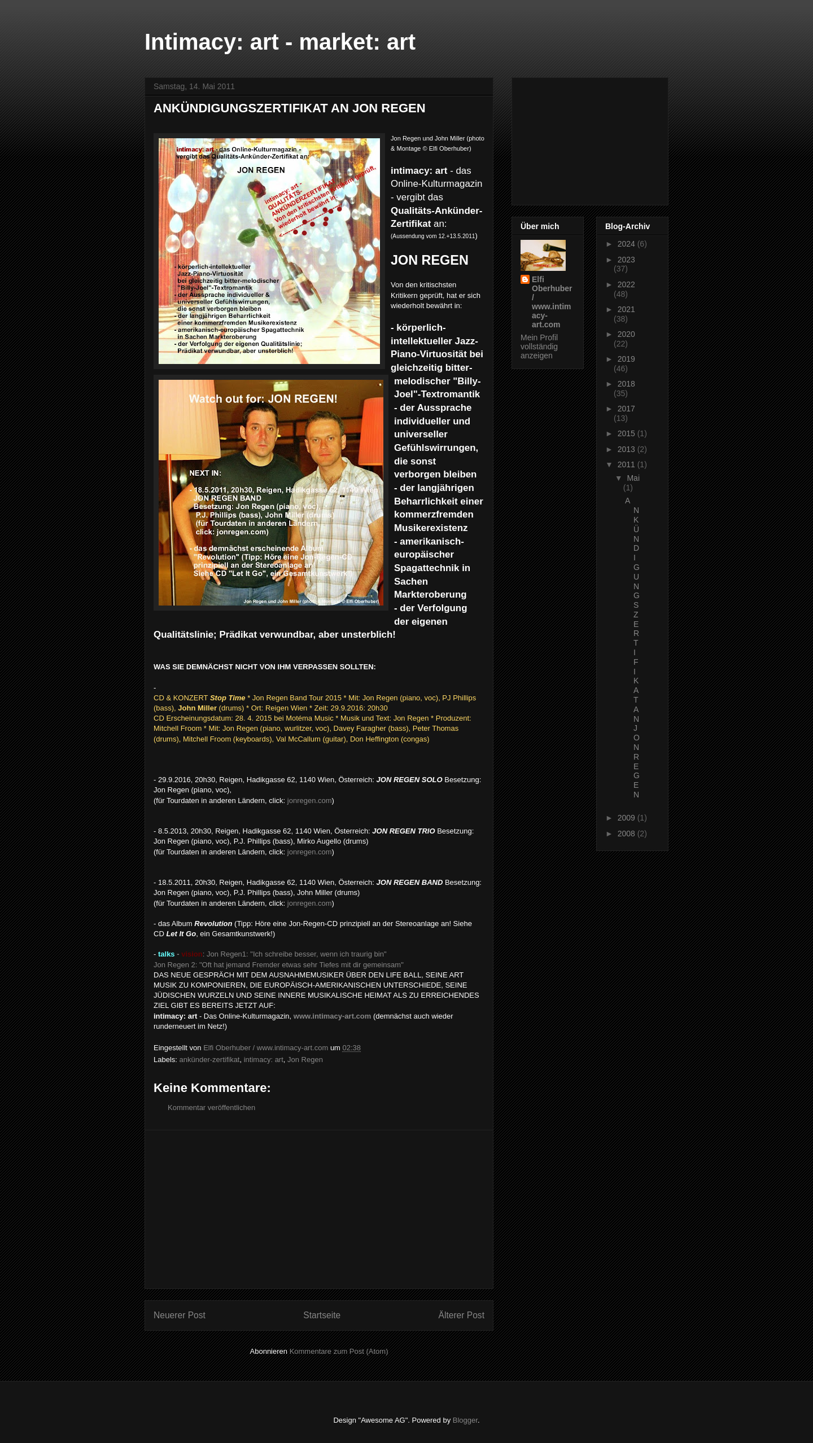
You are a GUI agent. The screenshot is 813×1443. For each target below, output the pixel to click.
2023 (626, 259)
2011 (627, 464)
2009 (627, 817)
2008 (627, 833)
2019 (626, 358)
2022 (626, 284)
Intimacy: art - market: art (280, 41)
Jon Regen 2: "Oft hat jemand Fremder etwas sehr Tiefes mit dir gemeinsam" (279, 964)
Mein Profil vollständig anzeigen (539, 346)
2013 (627, 449)
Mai (633, 478)
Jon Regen (305, 1059)
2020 (626, 334)
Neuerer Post (180, 1315)
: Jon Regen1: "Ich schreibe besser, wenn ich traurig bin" (271, 954)
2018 (626, 383)
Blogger (465, 1420)
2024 (627, 243)
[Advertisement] (319, 1209)
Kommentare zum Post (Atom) (339, 1351)
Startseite (321, 1315)
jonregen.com (309, 800)
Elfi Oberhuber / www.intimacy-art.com (552, 302)
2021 (626, 309)
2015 (627, 433)
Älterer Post (461, 1315)
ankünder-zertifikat (210, 1059)
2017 (626, 408)
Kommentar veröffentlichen (211, 1107)
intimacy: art (263, 1059)
